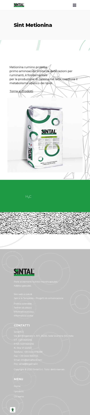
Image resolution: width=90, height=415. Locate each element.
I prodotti (19, 391)
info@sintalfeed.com (31, 360)
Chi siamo (19, 396)
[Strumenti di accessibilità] (12, 410)
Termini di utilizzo (23, 307)
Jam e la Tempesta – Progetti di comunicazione (38, 298)
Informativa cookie (23, 315)
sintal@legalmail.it (28, 364)
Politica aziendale (23, 303)
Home (17, 386)
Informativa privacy (24, 311)
